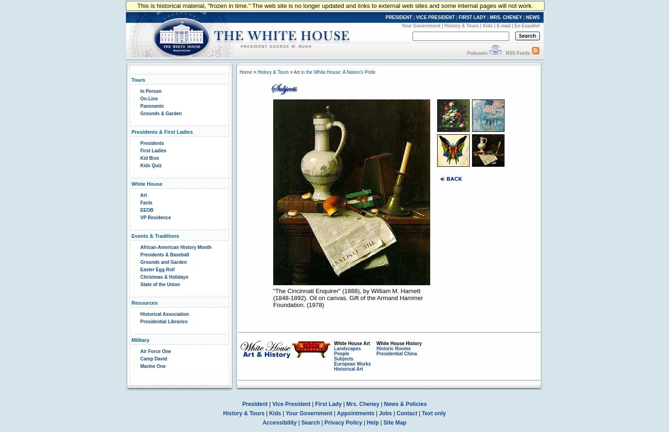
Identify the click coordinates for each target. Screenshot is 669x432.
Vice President (291, 404)
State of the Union (160, 284)
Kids (488, 25)
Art (143, 195)
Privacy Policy (343, 422)
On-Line (149, 98)
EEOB (146, 210)
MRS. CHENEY (506, 17)
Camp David (153, 358)
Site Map (394, 422)
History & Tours (462, 25)
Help (373, 422)
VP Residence (155, 217)
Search (311, 422)
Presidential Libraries (164, 321)
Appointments (355, 413)
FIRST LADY (472, 17)
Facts (146, 202)
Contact (407, 413)
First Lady (328, 404)
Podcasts (477, 53)
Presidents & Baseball (164, 254)
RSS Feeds (518, 53)
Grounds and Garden (163, 262)
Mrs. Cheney (362, 404)
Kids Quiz (151, 165)
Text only (434, 413)
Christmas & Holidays (164, 277)
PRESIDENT (399, 17)
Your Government (420, 25)
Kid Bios (149, 158)
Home (246, 72)
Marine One (152, 366)
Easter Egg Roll (157, 269)
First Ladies (153, 150)
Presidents (152, 143)
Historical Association (164, 314)
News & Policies (405, 404)
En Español (527, 25)
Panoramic (152, 106)
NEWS (533, 17)
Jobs (385, 413)
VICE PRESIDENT (435, 17)
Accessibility (279, 422)
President (255, 404)
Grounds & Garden (161, 113)
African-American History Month (175, 247)
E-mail (504, 25)
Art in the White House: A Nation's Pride (334, 72)
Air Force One (155, 351)
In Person (151, 91)
